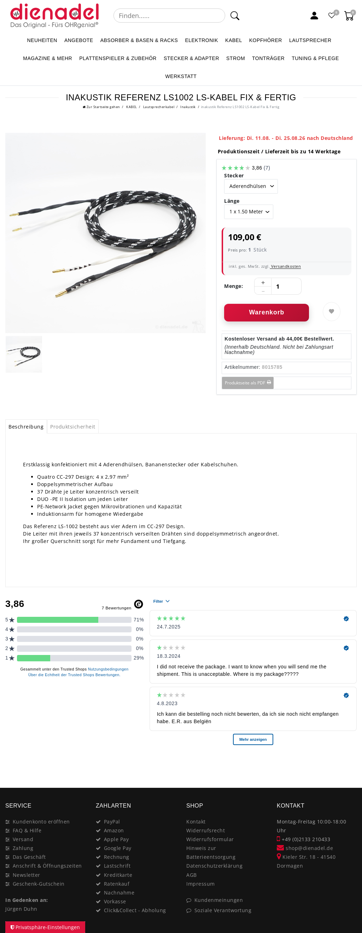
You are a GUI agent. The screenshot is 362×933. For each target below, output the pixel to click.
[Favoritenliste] (331, 15)
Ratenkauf (117, 883)
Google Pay (118, 848)
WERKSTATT (181, 76)
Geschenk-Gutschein (39, 883)
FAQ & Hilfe (27, 830)
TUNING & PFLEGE (315, 58)
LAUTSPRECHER (310, 40)
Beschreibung (25, 426)
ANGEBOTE (78, 40)
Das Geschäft (29, 857)
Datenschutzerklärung (214, 865)
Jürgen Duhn (21, 908)
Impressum (200, 883)
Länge (232, 200)
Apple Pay (116, 839)
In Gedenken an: (26, 900)
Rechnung (116, 857)
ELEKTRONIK (201, 40)
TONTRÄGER (268, 58)
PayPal (112, 821)
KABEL (233, 40)
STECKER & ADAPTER (191, 58)
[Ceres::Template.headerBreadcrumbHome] (101, 107)
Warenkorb (266, 312)
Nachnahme (119, 892)
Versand (23, 839)
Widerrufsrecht (205, 830)
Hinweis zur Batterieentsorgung (210, 852)
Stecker (234, 175)
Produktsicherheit (72, 426)
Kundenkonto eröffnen (41, 821)
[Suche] (234, 15)
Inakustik (188, 107)
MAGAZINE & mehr (47, 58)
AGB (191, 875)
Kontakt (196, 821)
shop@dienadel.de (305, 848)
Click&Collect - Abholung (135, 910)
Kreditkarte (118, 875)
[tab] (26, 426)
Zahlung (23, 848)
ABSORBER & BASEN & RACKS (139, 40)
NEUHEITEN (42, 40)
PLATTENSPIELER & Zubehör (118, 58)
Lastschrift (117, 865)
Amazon (114, 830)
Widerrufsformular (210, 839)
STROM (235, 58)
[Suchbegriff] (169, 15)
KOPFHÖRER (265, 40)
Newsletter (26, 875)
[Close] (348, 762)
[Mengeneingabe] (277, 286)
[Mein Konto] (314, 15)
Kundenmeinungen (218, 900)
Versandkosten (285, 266)
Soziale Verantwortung (223, 910)
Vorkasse (115, 901)
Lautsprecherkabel (158, 107)
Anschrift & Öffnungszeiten (47, 865)
